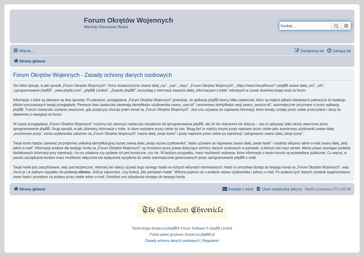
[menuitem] (339, 51)
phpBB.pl (207, 234)
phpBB (172, 228)
